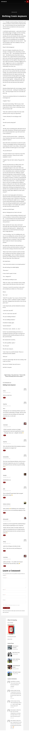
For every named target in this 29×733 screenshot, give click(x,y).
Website (4, 599)
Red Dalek (6, 425)
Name (4, 589)
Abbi (4, 489)
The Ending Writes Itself (12, 636)
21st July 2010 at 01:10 (6, 458)
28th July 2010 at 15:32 (7, 558)
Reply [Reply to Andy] (4, 550)
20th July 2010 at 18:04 (7, 405)
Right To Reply (7, 374)
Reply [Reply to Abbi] (4, 497)
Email (4, 594)
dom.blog (4, 1)
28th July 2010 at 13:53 (6, 543)
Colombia (17, 681)
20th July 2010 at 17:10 (6, 392)
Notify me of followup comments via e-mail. (11, 604)
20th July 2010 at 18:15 (7, 426)
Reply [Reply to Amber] (4, 482)
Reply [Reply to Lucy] (4, 397)
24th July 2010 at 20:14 (7, 505)
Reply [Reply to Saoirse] (4, 418)
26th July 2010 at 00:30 (7, 520)
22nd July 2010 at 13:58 (7, 490)
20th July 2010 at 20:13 (7, 443)
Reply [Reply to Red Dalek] (5, 435)
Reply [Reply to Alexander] (4, 535)
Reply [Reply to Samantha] (4, 468)
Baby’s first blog (17, 690)
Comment (5, 577)
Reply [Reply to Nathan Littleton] (4, 512)
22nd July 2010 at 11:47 (6, 477)
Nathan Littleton (7, 504)
